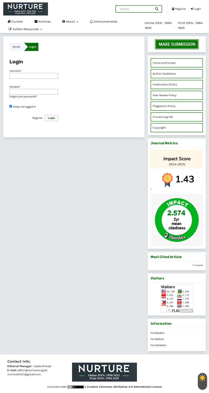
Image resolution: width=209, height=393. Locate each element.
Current (15, 21)
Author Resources (24, 28)
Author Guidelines (164, 73)
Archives (42, 21)
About (69, 21)
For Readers (158, 332)
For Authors (157, 339)
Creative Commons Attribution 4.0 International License (124, 387)
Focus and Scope (164, 63)
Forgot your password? (23, 96)
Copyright (160, 127)
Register (179, 9)
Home (16, 47)
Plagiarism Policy (164, 106)
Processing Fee (163, 117)
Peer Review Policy (165, 95)
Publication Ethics (165, 84)
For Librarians (158, 345)
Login (196, 9)
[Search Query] (135, 9)
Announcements (104, 21)
